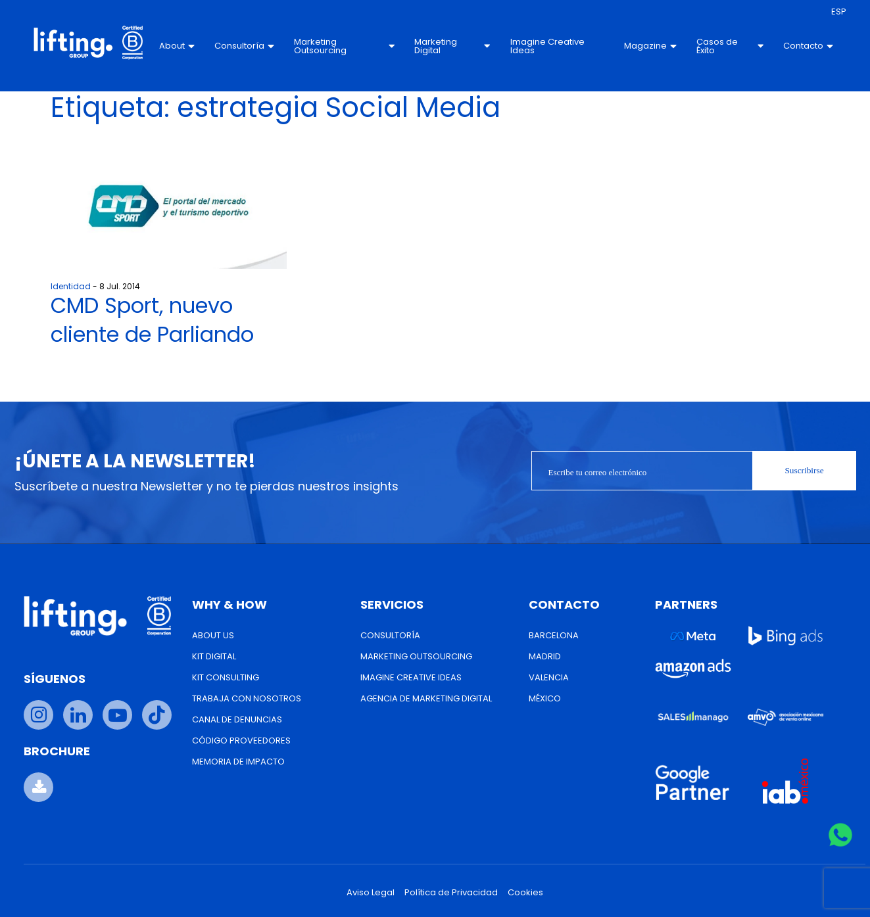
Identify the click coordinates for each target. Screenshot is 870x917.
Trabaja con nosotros (246, 698)
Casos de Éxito (729, 46)
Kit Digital (214, 656)
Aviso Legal (371, 892)
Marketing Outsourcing (345, 46)
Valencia (549, 677)
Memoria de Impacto (238, 761)
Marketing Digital (452, 46)
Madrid (545, 656)
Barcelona (554, 635)
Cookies (525, 892)
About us (213, 635)
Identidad (71, 286)
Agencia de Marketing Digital (426, 698)
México (545, 698)
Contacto (808, 45)
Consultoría (245, 45)
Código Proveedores (241, 740)
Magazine (650, 45)
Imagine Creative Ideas (547, 46)
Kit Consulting (225, 677)
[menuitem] (838, 12)
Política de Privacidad (451, 892)
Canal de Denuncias (237, 719)
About (177, 45)
